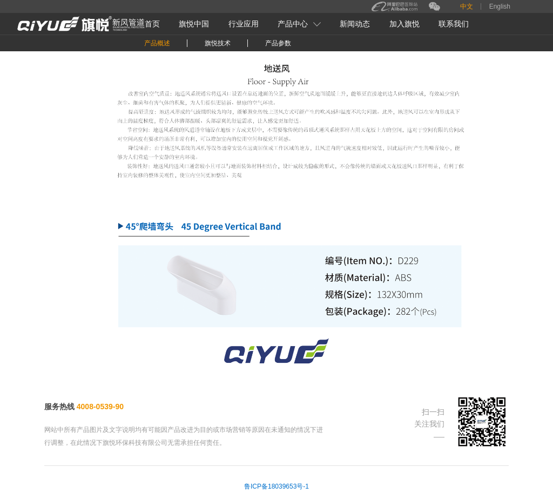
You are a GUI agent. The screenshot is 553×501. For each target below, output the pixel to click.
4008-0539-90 (100, 406)
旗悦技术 (218, 43)
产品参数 (278, 43)
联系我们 (454, 23)
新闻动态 (355, 23)
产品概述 (157, 43)
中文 (466, 6)
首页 (152, 23)
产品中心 (299, 23)
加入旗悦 (404, 23)
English (499, 6)
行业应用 (243, 23)
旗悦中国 (194, 23)
